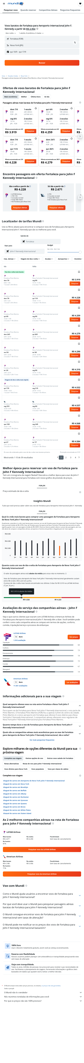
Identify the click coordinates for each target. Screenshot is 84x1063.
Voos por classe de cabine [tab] (58, 769)
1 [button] (61, 457)
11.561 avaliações (20, 686)
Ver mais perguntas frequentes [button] (42, 740)
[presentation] (37, 29)
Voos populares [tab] (37, 769)
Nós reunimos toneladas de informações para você (43, 996)
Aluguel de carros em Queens (15, 803)
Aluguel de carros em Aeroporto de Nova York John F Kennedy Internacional (34, 781)
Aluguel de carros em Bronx (14, 807)
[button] (4, 3)
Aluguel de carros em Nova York (16, 784)
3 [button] (70, 457)
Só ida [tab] (46, 97)
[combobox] (11, 33)
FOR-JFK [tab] (42, 485)
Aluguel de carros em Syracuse (15, 800)
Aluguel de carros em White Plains (17, 810)
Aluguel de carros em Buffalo (14, 790)
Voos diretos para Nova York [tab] (15, 769)
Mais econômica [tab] (10, 97)
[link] (20, 207)
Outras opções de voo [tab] (34, 758)
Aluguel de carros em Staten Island (17, 813)
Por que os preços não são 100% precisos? (43, 1000)
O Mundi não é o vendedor (43, 992)
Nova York (24, 76)
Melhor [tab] (24, 97)
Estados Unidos (13, 76)
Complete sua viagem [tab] (13, 758)
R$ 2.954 (30, 28)
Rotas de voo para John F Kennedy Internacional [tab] (42, 764)
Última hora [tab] (35, 97)
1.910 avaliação (19, 640)
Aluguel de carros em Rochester (16, 797)
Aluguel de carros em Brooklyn (15, 787)
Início (3, 76)
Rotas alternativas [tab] (11, 764)
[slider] (80, 252)
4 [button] (75, 457)
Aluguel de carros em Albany (14, 794)
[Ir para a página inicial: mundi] (16, 3)
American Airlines (20, 679)
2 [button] (65, 457)
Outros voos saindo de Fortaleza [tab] (60, 758)
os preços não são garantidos (51, 986)
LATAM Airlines (19, 633)
